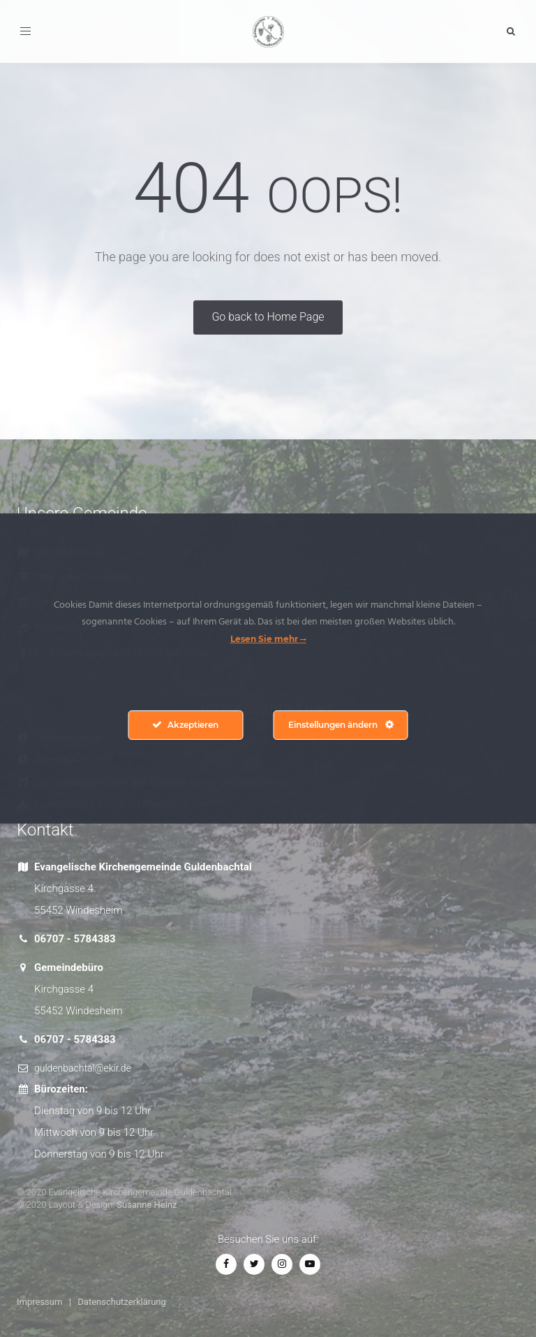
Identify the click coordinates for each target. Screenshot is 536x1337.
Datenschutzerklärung (121, 1301)
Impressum (39, 1301)
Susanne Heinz (147, 1204)
